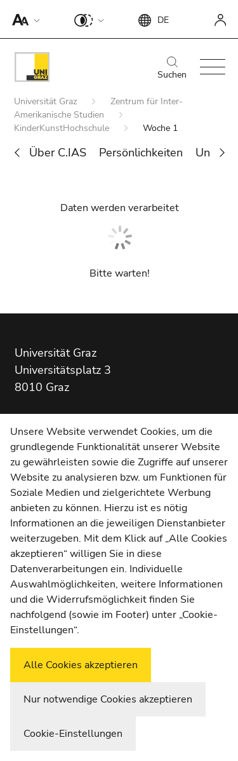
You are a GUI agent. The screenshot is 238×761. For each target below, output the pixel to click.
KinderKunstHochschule (63, 128)
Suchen (172, 69)
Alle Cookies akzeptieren (80, 665)
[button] (23, 19)
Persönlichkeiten (141, 152)
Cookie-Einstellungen (72, 734)
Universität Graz (46, 101)
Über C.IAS (57, 152)
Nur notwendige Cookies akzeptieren (107, 699)
